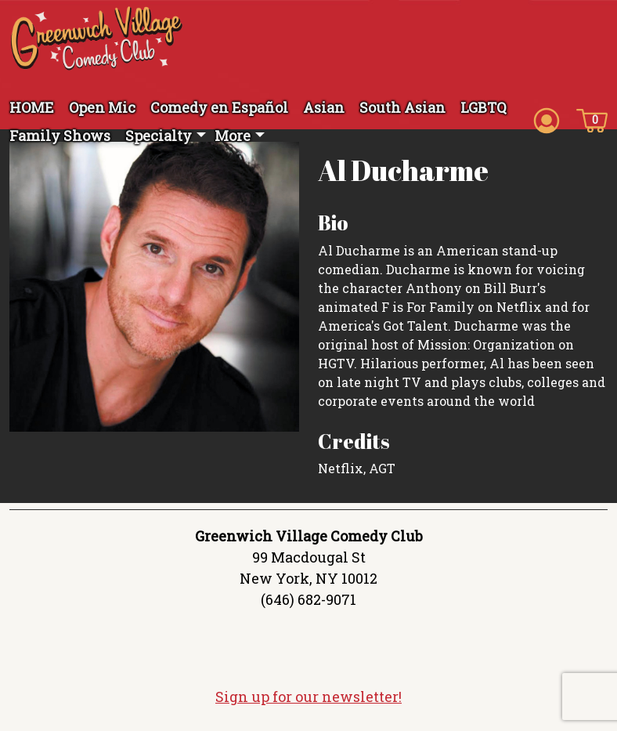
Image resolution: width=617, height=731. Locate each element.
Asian (324, 107)
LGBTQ (483, 107)
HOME (31, 107)
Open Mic (102, 107)
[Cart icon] (592, 119)
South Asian (402, 107)
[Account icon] (546, 119)
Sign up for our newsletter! (308, 696)
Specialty (158, 135)
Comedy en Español (219, 107)
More (233, 135)
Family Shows (59, 135)
